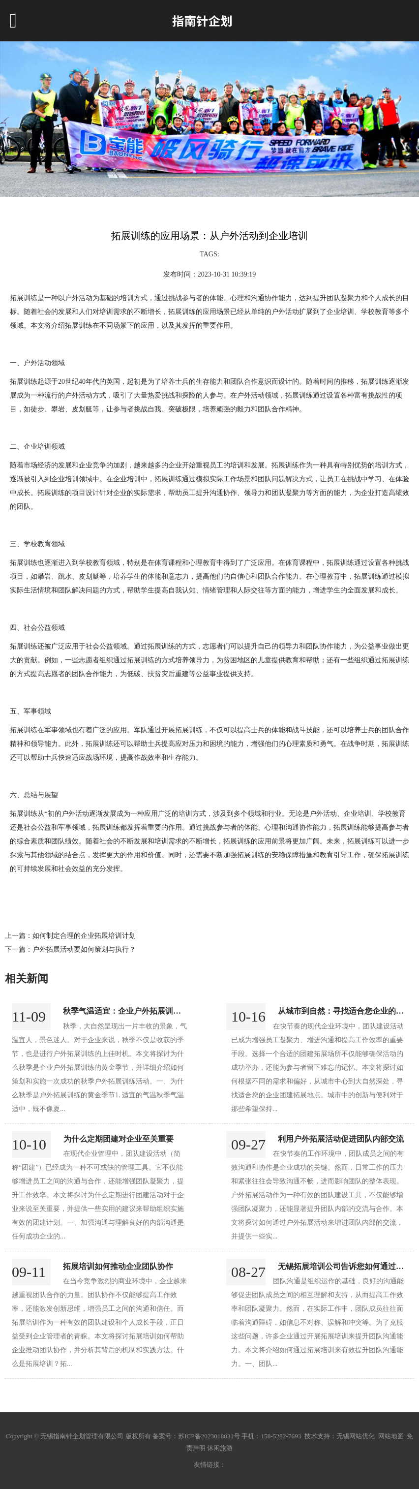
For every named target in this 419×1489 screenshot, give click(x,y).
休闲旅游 (220, 1448)
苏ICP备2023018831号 (209, 1436)
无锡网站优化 (355, 1436)
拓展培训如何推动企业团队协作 (118, 1266)
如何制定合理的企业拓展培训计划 (84, 935)
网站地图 (391, 1436)
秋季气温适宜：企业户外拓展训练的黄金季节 (141, 1011)
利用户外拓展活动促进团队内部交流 (341, 1139)
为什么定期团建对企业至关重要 (118, 1139)
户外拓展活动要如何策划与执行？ (84, 949)
